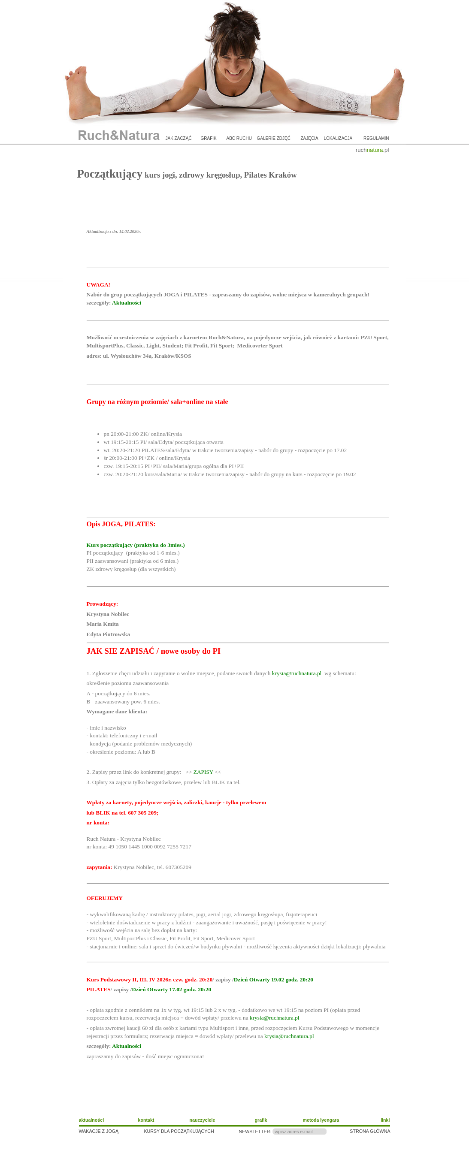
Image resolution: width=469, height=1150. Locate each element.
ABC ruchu (239, 138)
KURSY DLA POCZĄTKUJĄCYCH (179, 1131)
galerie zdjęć (273, 138)
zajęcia (309, 138)
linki (385, 1120)
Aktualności (126, 302)
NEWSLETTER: (255, 1131)
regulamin (376, 138)
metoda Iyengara (321, 1120)
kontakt (146, 1120)
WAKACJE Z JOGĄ (99, 1131)
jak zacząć (179, 138)
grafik (209, 138)
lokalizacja (338, 138)
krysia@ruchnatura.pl (297, 673)
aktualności (91, 1120)
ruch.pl (372, 150)
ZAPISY (203, 772)
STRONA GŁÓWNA (370, 1131)
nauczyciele (202, 1120)
